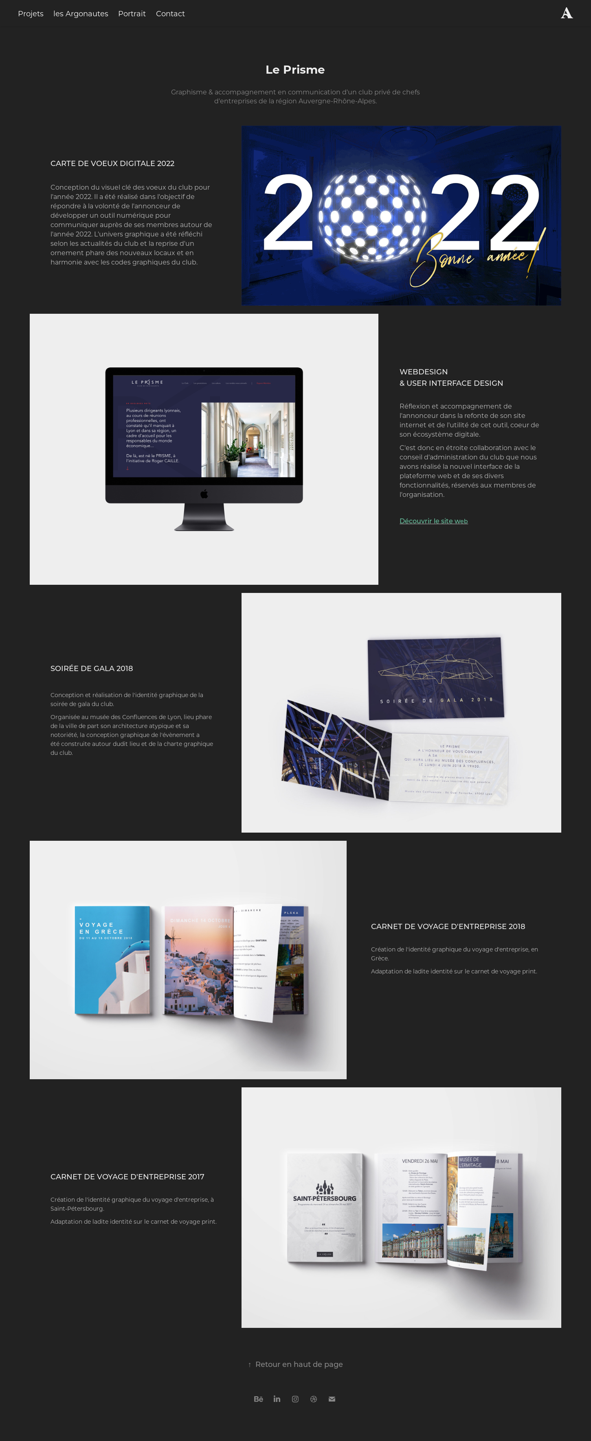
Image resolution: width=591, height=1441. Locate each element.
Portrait (132, 13)
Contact (170, 13)
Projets (31, 13)
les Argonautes (80, 13)
